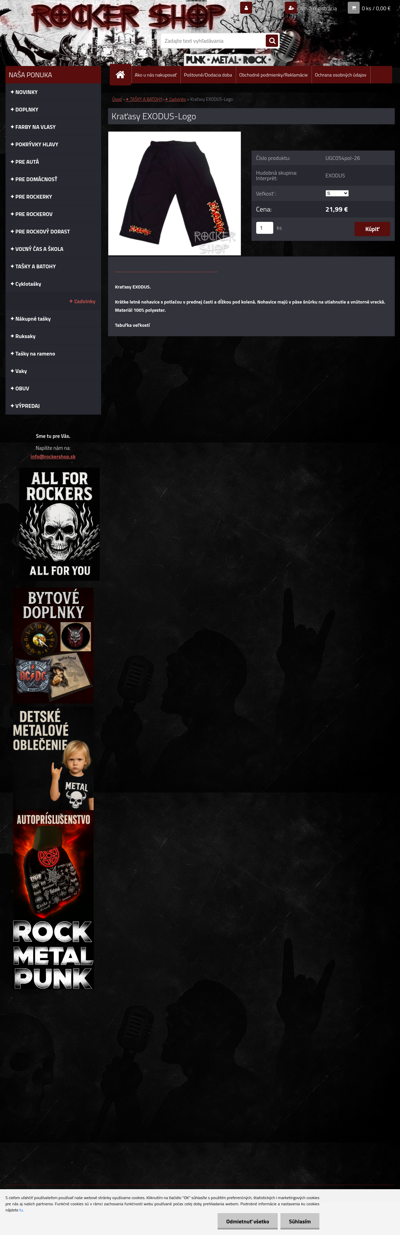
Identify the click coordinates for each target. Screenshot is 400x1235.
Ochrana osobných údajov (341, 74)
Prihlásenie (268, 8)
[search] (272, 41)
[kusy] (264, 228)
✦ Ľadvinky (175, 99)
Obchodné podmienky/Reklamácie (273, 74)
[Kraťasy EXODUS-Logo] (174, 134)
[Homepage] (123, 74)
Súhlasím (300, 1221)
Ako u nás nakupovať (156, 74)
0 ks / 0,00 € (376, 8)
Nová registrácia (318, 8)
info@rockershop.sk (53, 456)
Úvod (117, 99)
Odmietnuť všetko (247, 1221)
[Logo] (52, 41)
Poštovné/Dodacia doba (208, 74)
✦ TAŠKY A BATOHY (144, 99)
